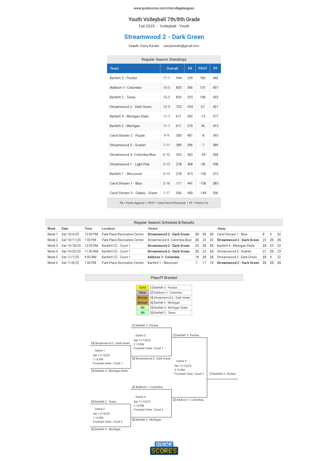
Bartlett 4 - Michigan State (129, 116)
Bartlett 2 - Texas (123, 97)
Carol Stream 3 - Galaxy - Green (133, 193)
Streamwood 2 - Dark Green (130, 107)
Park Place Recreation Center (123, 234)
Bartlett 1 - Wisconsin (126, 174)
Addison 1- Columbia (125, 88)
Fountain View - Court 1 (148, 348)
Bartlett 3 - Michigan (125, 126)
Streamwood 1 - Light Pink (129, 164)
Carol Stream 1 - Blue (126, 183)
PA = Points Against (132, 203)
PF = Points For (198, 203)
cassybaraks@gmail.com (181, 46)
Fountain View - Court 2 (148, 409)
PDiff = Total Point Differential (167, 203)
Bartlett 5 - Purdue (123, 78)
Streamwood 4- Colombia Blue (133, 155)
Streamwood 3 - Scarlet (128, 145)
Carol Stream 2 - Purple (127, 135)
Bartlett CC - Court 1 (116, 245)
